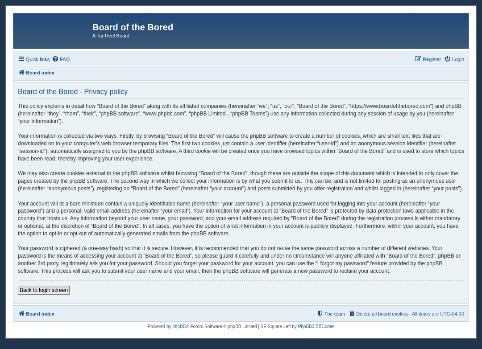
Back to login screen (44, 290)
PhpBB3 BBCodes (316, 326)
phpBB (179, 326)
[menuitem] (61, 59)
